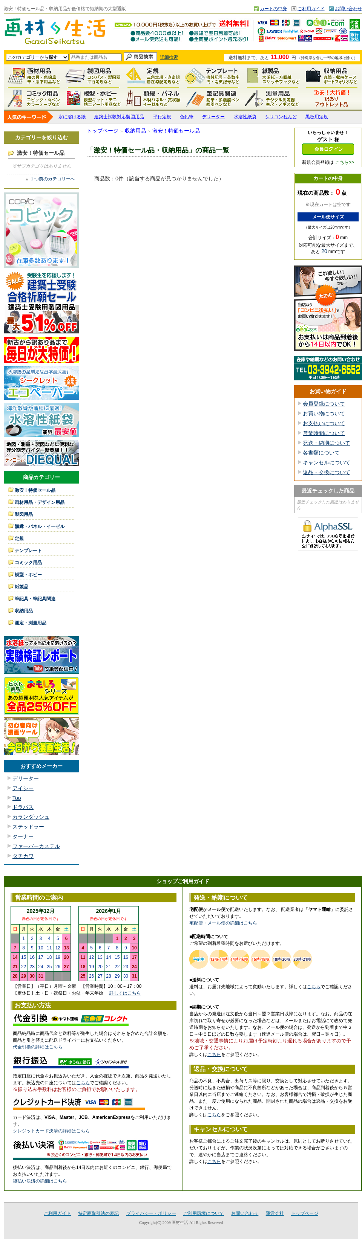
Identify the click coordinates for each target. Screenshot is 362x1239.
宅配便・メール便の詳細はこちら (223, 923)
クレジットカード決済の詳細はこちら (51, 1131)
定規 (153, 75)
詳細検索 (169, 57)
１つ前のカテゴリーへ (52, 179)
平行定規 (162, 116)
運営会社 (275, 1213)
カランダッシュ (30, 817)
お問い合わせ (348, 8)
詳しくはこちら (125, 993)
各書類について (321, 453)
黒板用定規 (316, 116)
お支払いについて (324, 423)
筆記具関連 (212, 98)
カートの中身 (273, 8)
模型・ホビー (93, 98)
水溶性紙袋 (245, 116)
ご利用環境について (203, 1213)
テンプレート (212, 75)
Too (16, 798)
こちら (83, 1082)
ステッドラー (28, 827)
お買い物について (324, 413)
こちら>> (344, 162)
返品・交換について (326, 472)
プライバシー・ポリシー (151, 1213)
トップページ (102, 131)
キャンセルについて (326, 462)
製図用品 (93, 75)
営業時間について (324, 433)
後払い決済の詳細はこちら (40, 1181)
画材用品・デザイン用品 (39, 502)
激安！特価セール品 (332, 98)
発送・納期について (326, 443)
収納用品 (332, 75)
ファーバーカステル (36, 846)
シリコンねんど (281, 116)
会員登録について (324, 404)
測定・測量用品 (272, 98)
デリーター (213, 116)
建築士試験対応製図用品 (119, 116)
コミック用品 (34, 98)
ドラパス (23, 807)
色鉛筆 (186, 116)
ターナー (23, 836)
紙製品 (272, 75)
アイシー (23, 788)
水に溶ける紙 (72, 116)
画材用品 (34, 75)
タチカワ (23, 856)
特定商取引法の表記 (98, 1213)
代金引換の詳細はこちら (38, 1047)
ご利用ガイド (311, 8)
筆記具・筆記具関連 (35, 598)
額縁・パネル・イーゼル (153, 98)
